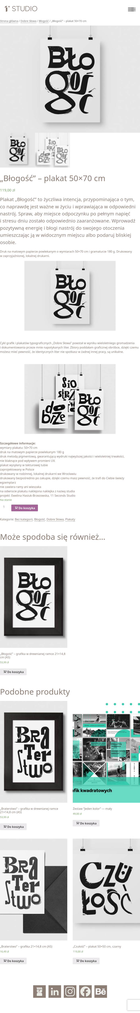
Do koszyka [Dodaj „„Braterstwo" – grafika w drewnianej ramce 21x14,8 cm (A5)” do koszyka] (15, 827)
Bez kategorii (24, 519)
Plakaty (70, 519)
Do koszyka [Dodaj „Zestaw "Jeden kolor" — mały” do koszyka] (88, 823)
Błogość (44, 21)
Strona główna (9, 21)
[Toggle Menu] (131, 9)
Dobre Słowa (28, 21)
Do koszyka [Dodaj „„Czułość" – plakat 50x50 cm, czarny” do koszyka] (88, 961)
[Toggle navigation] (133, 9)
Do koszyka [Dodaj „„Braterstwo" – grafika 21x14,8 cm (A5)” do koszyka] (15, 961)
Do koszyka (27, 508)
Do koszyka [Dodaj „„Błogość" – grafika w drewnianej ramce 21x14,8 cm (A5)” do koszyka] (15, 672)
